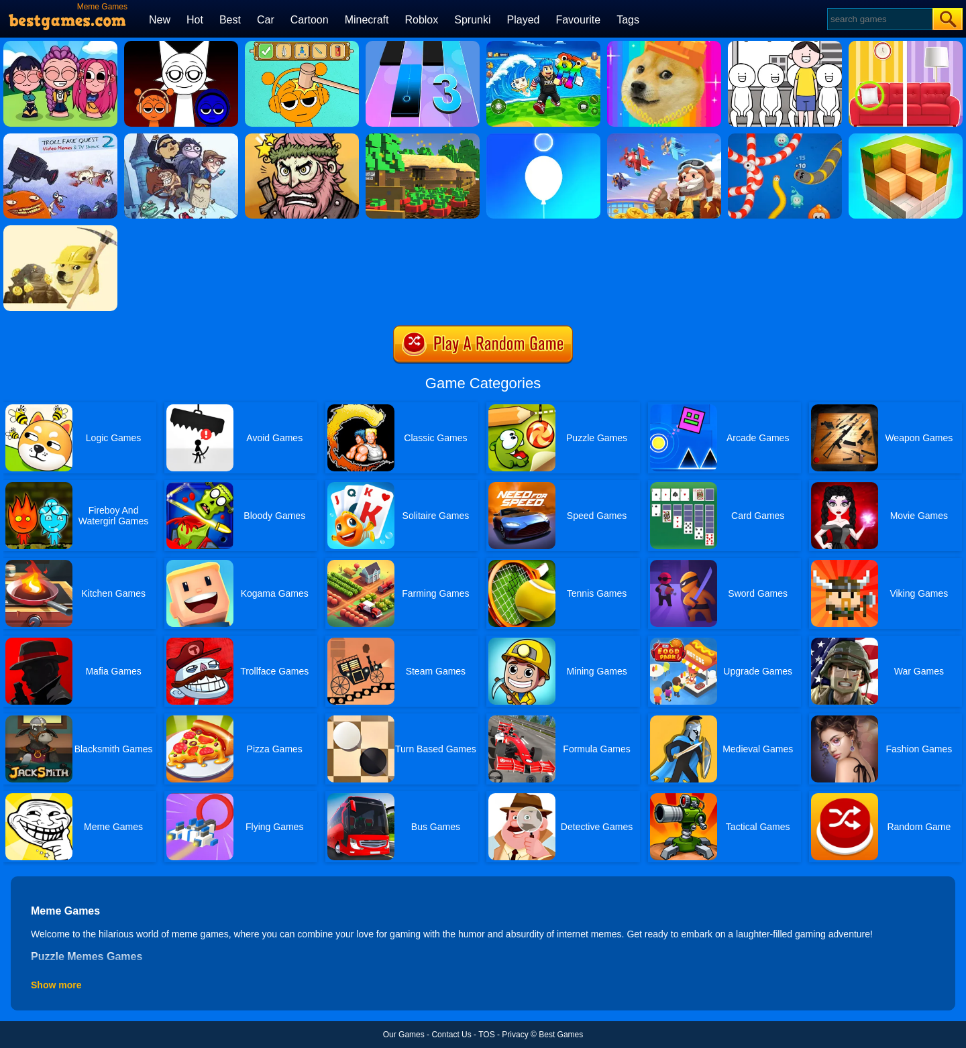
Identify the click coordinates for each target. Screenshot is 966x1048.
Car (265, 19)
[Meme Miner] (664, 45)
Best (230, 19)
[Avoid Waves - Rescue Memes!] (543, 45)
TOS (486, 1034)
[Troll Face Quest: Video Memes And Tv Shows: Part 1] (181, 138)
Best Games (561, 1034)
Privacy (515, 1034)
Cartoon (309, 19)
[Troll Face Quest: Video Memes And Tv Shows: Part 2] (60, 138)
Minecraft (367, 19)
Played (523, 19)
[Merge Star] (302, 138)
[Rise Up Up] (543, 138)
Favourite (577, 19)
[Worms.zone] (785, 138)
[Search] (879, 19)
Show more (56, 985)
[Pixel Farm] (423, 138)
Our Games (404, 1034)
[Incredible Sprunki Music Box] (181, 45)
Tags (627, 19)
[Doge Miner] (60, 230)
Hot (194, 19)
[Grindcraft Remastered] (906, 138)
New (159, 19)
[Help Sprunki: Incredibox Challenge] (302, 45)
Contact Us (451, 1034)
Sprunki (472, 19)
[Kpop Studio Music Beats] (60, 45)
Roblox (421, 19)
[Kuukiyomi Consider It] (785, 45)
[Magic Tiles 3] (423, 45)
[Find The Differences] (906, 45)
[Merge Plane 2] (664, 138)
